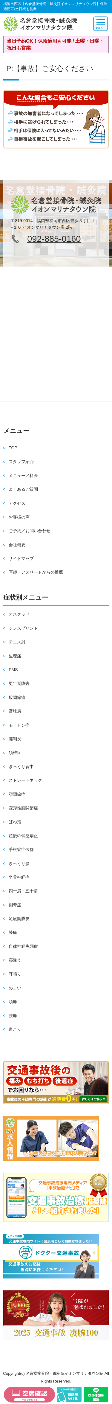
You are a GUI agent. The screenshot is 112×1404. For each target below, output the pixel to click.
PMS (13, 669)
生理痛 (15, 656)
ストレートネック (25, 780)
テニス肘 (17, 642)
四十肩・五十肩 (23, 890)
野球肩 (15, 711)
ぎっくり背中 (21, 766)
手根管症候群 (21, 849)
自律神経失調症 (23, 946)
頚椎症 (15, 752)
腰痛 (13, 1015)
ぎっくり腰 (19, 863)
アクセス (17, 503)
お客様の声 (19, 517)
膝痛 (13, 932)
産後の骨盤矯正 (23, 835)
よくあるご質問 (23, 489)
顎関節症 (17, 794)
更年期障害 (19, 683)
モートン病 (19, 725)
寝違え (15, 960)
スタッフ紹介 (21, 461)
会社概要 (17, 544)
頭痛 (13, 1001)
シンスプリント (23, 628)
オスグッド (19, 614)
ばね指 (15, 821)
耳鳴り (15, 974)
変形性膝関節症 (23, 808)
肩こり (15, 1029)
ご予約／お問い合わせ (29, 530)
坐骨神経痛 (19, 877)
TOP (13, 447)
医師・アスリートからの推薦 (36, 572)
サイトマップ (21, 558)
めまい (15, 987)
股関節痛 (17, 697)
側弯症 (15, 905)
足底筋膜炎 (19, 918)
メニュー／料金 (23, 475)
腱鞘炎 (15, 738)
